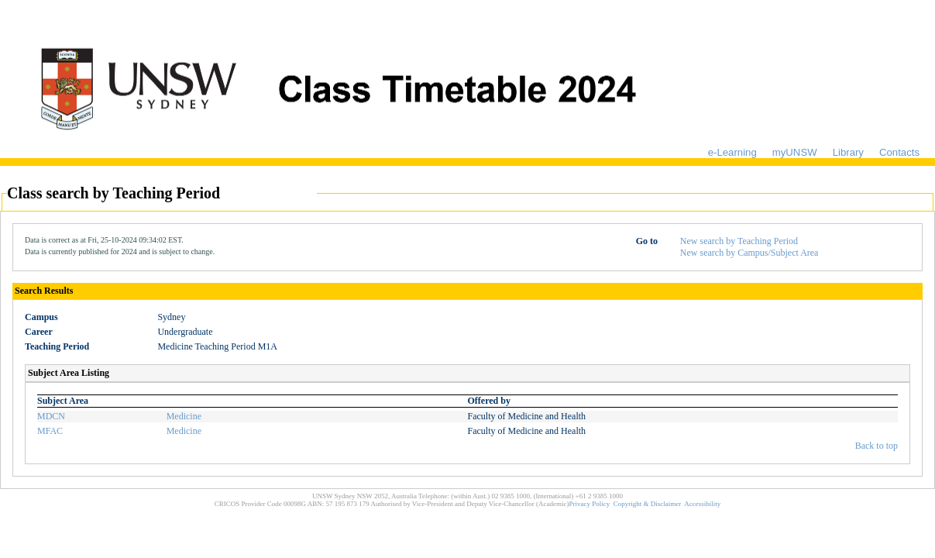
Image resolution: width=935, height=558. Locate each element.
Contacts (899, 152)
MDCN (51, 416)
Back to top (876, 445)
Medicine (184, 416)
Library (848, 152)
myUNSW (794, 152)
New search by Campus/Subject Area (749, 252)
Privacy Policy (589, 504)
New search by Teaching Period (739, 241)
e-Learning (732, 152)
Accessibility (702, 504)
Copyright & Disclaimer (648, 504)
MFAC (50, 430)
